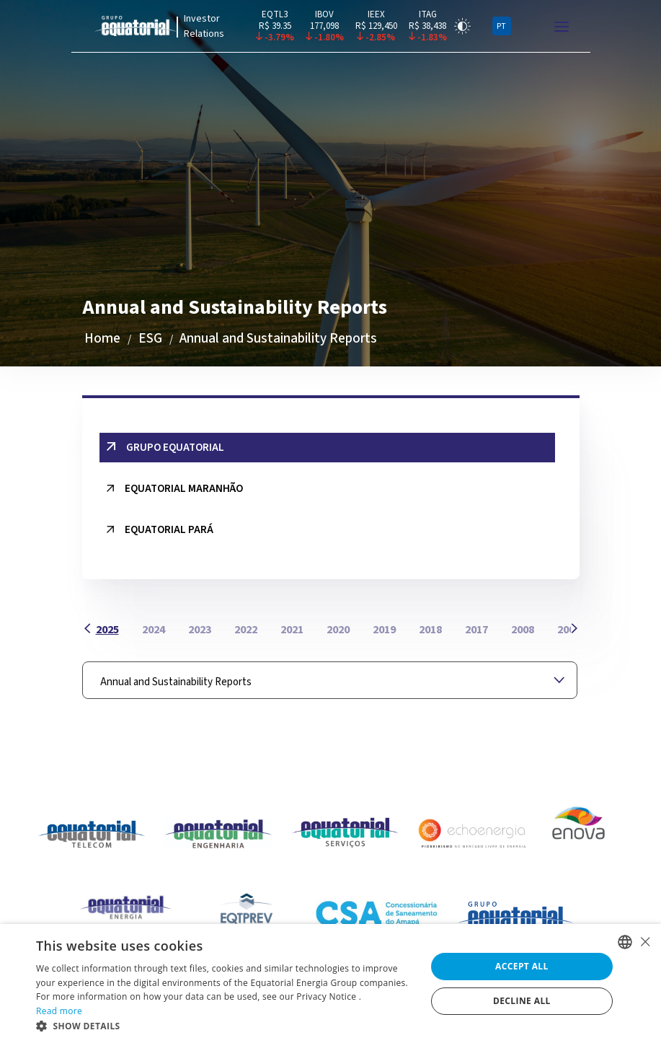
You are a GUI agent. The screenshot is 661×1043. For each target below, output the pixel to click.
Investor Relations (204, 26)
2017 (476, 630)
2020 (338, 630)
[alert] (330, 983)
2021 (291, 630)
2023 (199, 630)
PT (501, 26)
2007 (568, 630)
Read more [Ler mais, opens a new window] (59, 1011)
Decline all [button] (522, 1001)
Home (102, 338)
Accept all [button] (522, 966)
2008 (522, 630)
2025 (107, 630)
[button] (225, 1025)
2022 (245, 630)
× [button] (644, 941)
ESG (150, 338)
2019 (384, 630)
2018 (430, 630)
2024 (153, 630)
